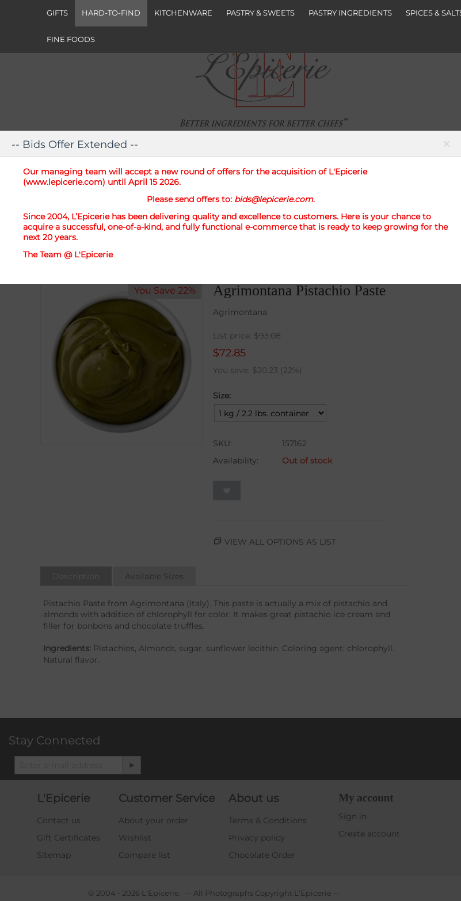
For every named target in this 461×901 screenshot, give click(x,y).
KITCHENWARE (183, 12)
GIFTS (57, 12)
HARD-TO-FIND (111, 12)
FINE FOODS (71, 39)
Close (446, 146)
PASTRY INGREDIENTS (350, 12)
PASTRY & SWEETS (260, 12)
